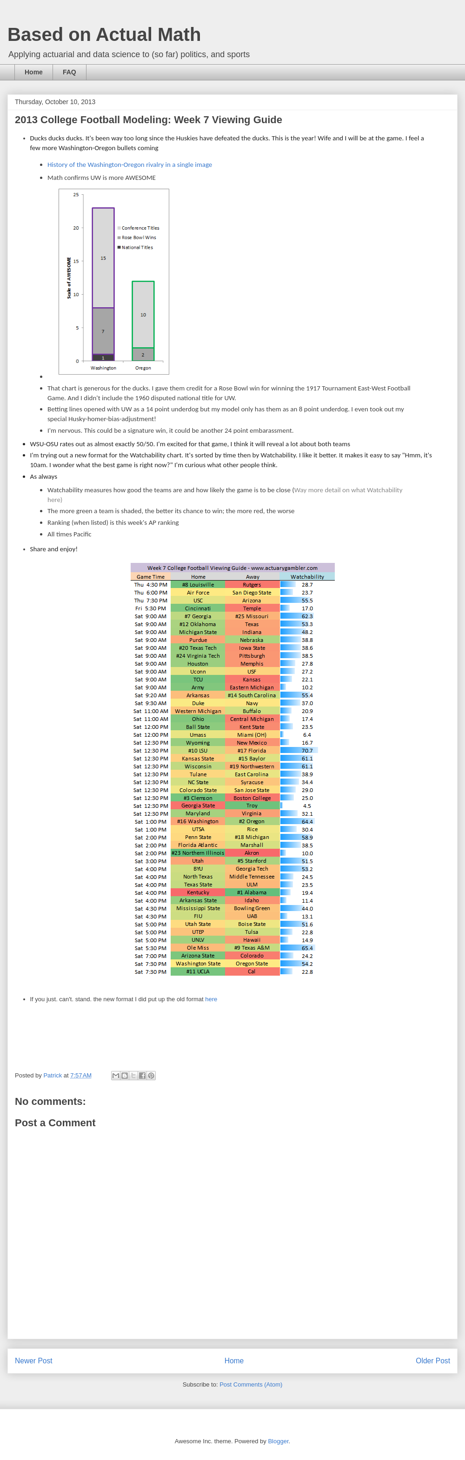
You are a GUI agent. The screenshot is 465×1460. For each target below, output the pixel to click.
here (211, 999)
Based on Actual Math (104, 34)
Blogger (278, 1441)
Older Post (433, 1361)
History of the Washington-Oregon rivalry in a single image (129, 164)
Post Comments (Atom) (250, 1384)
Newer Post (34, 1361)
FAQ (69, 72)
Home (34, 72)
